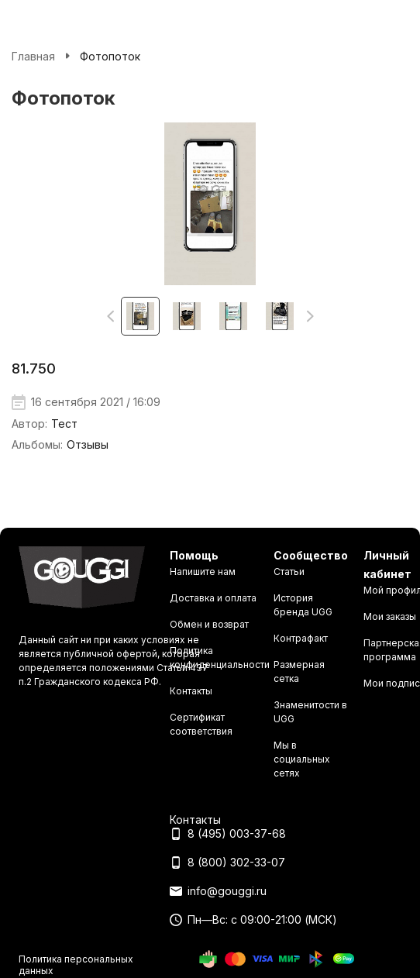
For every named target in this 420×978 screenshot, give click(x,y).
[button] (110, 316)
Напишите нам (203, 571)
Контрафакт (301, 638)
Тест (64, 423)
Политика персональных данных (76, 964)
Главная (33, 56)
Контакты (191, 691)
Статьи (289, 571)
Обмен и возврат (209, 624)
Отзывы (87, 444)
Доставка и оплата (213, 598)
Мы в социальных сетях (302, 759)
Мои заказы (389, 616)
